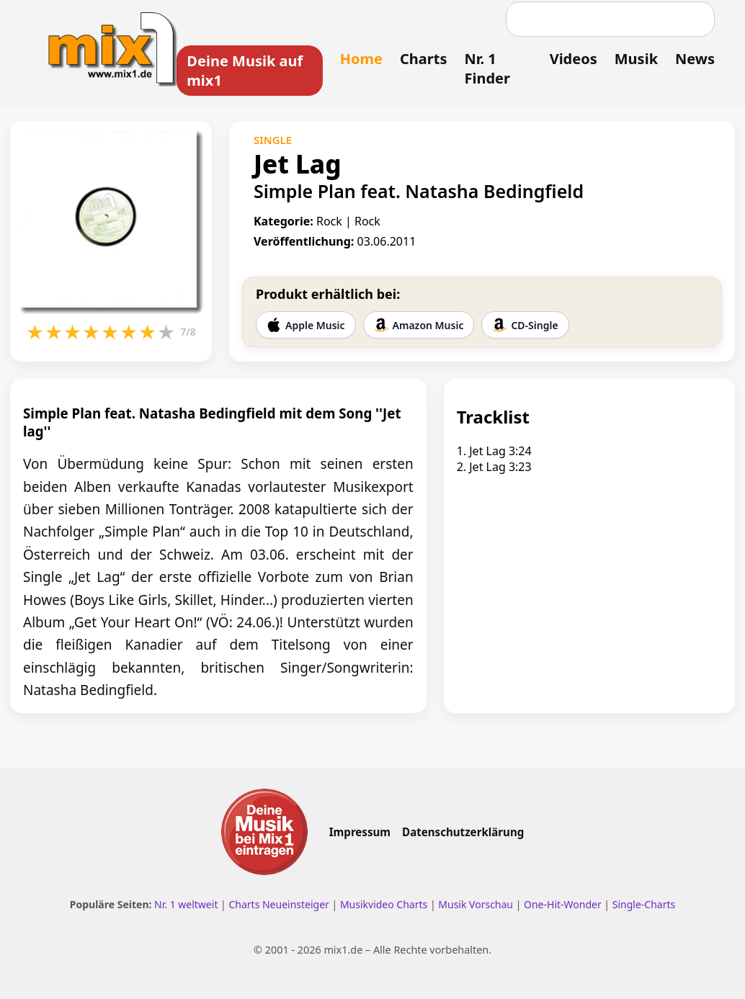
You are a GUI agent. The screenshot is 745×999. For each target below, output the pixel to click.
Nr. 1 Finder (486, 68)
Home (361, 58)
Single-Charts (643, 904)
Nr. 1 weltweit (186, 904)
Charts (423, 58)
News (695, 58)
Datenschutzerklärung (463, 832)
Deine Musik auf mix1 (245, 70)
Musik (636, 58)
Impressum (360, 832)
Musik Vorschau (475, 904)
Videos (573, 58)
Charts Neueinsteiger (278, 904)
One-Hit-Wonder (563, 904)
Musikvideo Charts (383, 904)
